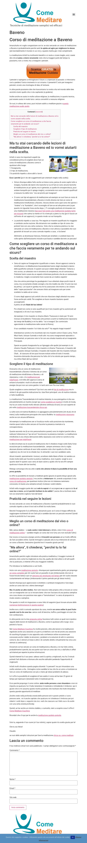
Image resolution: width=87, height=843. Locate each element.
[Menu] (74, 14)
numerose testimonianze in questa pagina (26, 605)
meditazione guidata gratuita (21, 478)
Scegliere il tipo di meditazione (25, 129)
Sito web (13, 797)
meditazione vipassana (65, 414)
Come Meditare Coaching (23, 629)
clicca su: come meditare (63, 735)
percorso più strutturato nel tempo (45, 576)
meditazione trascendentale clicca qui (32, 407)
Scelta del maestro (20, 126)
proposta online (36, 619)
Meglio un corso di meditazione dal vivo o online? (32, 134)
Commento (15, 750)
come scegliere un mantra (51, 402)
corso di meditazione (18, 481)
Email (12, 788)
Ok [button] (73, 837)
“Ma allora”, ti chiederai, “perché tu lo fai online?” (31, 137)
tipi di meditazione (61, 389)
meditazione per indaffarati (20, 439)
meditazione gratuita (29, 570)
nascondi (39, 112)
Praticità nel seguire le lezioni (24, 132)
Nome (13, 779)
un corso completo (17, 573)
